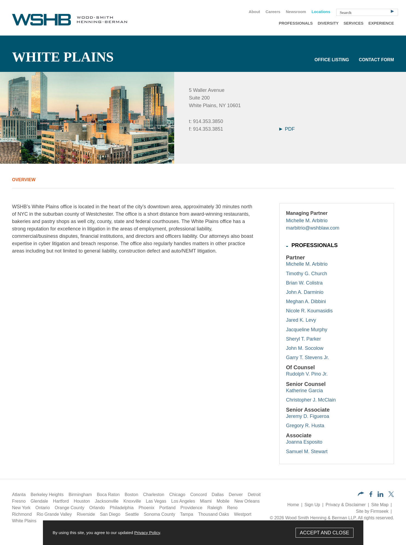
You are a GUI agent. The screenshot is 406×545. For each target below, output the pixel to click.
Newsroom (296, 12)
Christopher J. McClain (311, 400)
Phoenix (146, 507)
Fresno (19, 501)
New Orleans (246, 501)
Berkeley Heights (47, 494)
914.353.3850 (208, 121)
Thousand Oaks (213, 514)
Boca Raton (108, 494)
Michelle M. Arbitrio (307, 220)
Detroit (254, 494)
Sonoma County (159, 514)
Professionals (296, 23)
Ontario (43, 507)
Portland (167, 507)
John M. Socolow (304, 348)
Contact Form (376, 59)
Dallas (218, 494)
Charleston (153, 494)
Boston (131, 494)
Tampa (186, 514)
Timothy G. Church (306, 273)
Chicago (177, 494)
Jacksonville (106, 501)
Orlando (97, 507)
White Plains (24, 520)
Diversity (328, 23)
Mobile (223, 501)
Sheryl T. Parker (303, 339)
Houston (82, 501)
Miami (206, 501)
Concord (198, 494)
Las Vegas (156, 501)
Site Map (380, 504)
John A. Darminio (304, 292)
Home (293, 504)
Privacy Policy (147, 532)
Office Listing (331, 59)
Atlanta (19, 494)
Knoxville (132, 501)
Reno (232, 507)
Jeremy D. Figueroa (307, 416)
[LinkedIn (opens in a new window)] (380, 495)
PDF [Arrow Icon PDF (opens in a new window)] (287, 129)
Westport (243, 514)
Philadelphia (122, 507)
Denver (236, 494)
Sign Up (312, 504)
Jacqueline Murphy (306, 329)
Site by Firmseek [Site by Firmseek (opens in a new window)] (372, 511)
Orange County (69, 507)
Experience (381, 23)
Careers (272, 12)
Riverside (86, 514)
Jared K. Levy (301, 320)
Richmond (22, 514)
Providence (191, 507)
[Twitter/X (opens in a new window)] (391, 495)
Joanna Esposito (304, 442)
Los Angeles (183, 501)
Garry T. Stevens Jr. (307, 357)
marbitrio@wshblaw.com (312, 228)
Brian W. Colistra (304, 283)
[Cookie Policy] (203, 532)
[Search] (392, 11)
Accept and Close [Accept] (324, 532)
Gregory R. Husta (305, 425)
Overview (24, 179)
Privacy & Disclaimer (346, 504)
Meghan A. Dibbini (306, 301)
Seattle (132, 514)
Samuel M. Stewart (307, 451)
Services (353, 23)
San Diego (110, 514)
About (254, 12)
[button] (361, 494)
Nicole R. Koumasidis (309, 310)
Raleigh (214, 507)
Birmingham (80, 494)
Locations (321, 12)
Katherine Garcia (304, 390)
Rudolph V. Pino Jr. (307, 374)
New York (21, 507)
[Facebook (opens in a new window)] (370, 495)
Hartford (61, 501)
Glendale (39, 501)
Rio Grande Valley (54, 514)
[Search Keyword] (367, 12)
